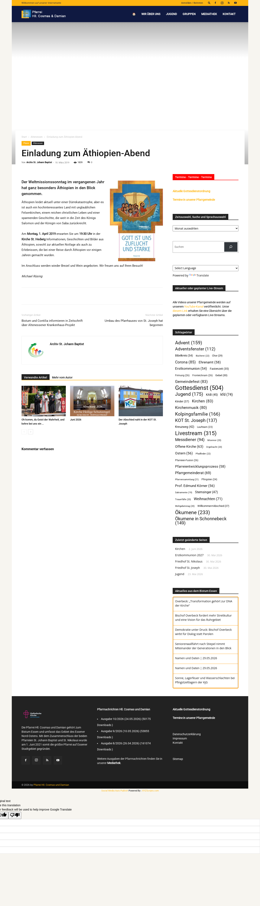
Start (24, 136)
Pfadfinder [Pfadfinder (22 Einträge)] (203, 453)
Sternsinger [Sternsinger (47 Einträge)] (206, 492)
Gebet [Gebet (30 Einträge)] (221, 375)
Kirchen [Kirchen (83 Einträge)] (202, 401)
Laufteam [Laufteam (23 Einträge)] (205, 427)
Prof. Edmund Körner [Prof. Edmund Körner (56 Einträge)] (195, 486)
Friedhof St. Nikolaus (189, 561)
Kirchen (180, 549)
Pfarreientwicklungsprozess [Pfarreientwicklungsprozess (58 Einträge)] (200, 466)
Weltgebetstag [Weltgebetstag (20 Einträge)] (185, 506)
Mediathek (209, 14)
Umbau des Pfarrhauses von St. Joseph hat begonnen (134, 323)
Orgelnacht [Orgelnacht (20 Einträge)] (214, 447)
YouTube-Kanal (193, 306)
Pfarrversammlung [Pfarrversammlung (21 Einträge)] (187, 479)
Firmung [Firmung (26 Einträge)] (182, 375)
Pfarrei (26, 143)
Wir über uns (150, 14)
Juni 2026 (75, 419)
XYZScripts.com (150, 790)
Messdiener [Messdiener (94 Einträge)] (190, 440)
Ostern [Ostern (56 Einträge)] (184, 453)
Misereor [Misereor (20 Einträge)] (214, 440)
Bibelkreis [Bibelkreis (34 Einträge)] (184, 355)
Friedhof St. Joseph (187, 568)
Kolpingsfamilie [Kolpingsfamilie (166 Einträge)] (197, 414)
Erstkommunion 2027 (189, 555)
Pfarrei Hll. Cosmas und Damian (51, 785)
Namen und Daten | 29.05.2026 (196, 658)
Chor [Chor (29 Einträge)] (217, 355)
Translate (199, 275)
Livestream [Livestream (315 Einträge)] (196, 433)
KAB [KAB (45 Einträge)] (212, 395)
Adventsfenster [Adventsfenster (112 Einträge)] (195, 349)
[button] (209, 2)
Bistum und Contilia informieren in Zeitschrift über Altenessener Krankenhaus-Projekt (52, 323)
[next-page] (30, 431)
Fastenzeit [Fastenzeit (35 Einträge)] (219, 368)
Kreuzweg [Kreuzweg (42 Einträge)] (184, 427)
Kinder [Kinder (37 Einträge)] (182, 401)
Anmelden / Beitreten (192, 3)
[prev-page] (24, 431)
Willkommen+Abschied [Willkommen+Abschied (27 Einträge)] (213, 505)
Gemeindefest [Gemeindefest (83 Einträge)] (191, 381)
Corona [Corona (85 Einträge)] (185, 362)
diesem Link (180, 310)
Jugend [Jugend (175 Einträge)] (189, 394)
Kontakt (229, 14)
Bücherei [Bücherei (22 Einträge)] (202, 355)
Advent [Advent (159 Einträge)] (188, 343)
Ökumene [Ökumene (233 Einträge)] (192, 512)
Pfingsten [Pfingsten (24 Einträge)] (209, 479)
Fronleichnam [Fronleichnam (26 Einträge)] (202, 375)
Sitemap (178, 759)
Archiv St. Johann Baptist (39, 162)
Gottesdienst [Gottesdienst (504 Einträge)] (199, 388)
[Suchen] (230, 247)
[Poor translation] (14, 815)
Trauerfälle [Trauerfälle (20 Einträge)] (183, 499)
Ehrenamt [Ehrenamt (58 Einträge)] (210, 362)
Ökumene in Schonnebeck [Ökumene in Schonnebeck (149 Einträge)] (200, 521)
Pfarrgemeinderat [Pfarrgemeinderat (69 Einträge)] (193, 473)
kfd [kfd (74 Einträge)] (226, 394)
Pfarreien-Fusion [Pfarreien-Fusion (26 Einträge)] (186, 460)
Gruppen (189, 14)
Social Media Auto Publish (114, 790)
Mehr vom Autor (62, 377)
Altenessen (37, 136)
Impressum (180, 738)
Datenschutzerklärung (187, 734)
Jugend (171, 14)
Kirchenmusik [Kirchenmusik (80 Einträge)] (191, 408)
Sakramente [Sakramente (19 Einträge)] (183, 492)
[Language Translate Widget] (205, 268)
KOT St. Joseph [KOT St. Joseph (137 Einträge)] (196, 420)
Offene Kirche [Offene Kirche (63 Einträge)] (189, 446)
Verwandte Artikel (35, 377)
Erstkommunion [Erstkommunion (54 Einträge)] (191, 369)
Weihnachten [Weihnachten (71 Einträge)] (208, 499)
